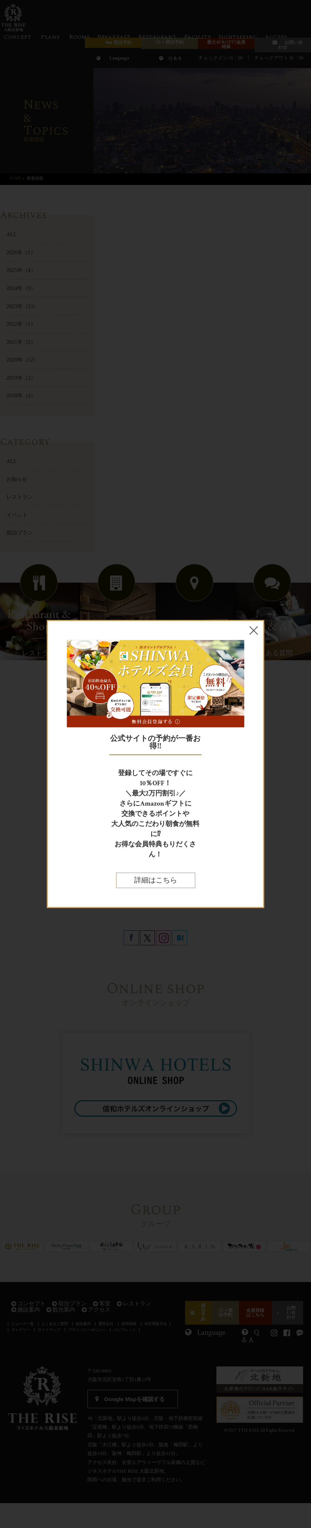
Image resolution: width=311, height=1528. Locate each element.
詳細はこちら (155, 880)
